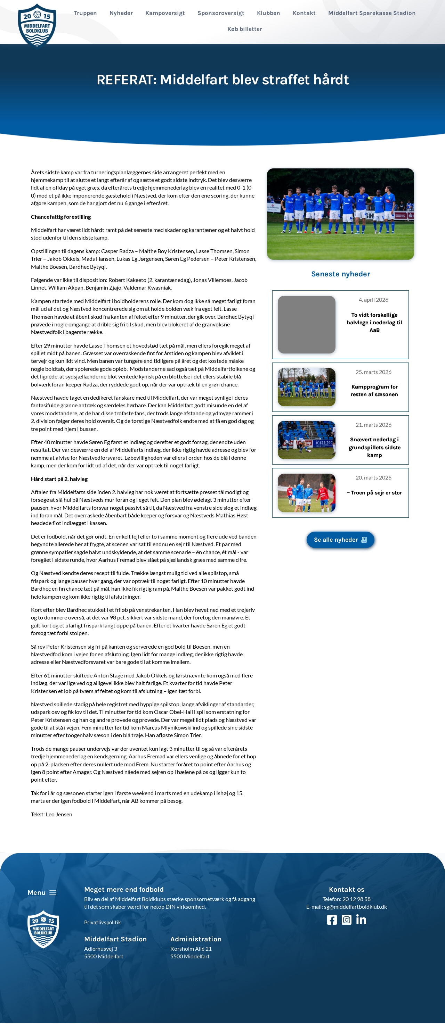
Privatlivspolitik (103, 924)
